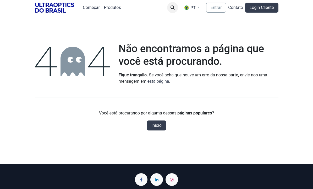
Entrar (216, 7)
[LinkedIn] (156, 179)
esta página (158, 81)
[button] (172, 7)
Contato (235, 7)
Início (156, 125)
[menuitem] (91, 7)
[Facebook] (141, 179)
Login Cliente (262, 7)
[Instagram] (172, 179)
